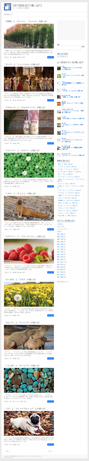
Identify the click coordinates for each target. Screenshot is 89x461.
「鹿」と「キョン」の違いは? (65, 174)
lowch (7, 57)
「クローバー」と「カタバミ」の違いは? (22, 150)
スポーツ (59, 226)
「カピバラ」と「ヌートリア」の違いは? (22, 322)
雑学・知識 (60, 272)
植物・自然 (16, 57)
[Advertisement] (71, 30)
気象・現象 (60, 259)
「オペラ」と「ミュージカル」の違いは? (22, 64)
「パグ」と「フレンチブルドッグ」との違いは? (25, 408)
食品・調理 (22, 57)
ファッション (17, 401)
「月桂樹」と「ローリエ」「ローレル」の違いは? (25, 21)
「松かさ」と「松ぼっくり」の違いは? (67, 203)
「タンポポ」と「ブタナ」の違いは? (20, 279)
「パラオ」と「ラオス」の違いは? (66, 213)
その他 (59, 224)
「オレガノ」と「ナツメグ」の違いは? (67, 205)
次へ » (50, 451)
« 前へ (7, 451)
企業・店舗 (60, 234)
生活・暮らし (60, 262)
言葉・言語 (60, 264)
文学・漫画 (60, 249)
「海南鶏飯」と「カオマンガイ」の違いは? (68, 200)
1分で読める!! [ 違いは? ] (27, 5)
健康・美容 (60, 236)
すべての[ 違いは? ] (62, 56)
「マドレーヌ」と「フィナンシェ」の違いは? (69, 190)
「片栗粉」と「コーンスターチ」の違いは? (68, 195)
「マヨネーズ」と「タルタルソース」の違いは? (24, 107)
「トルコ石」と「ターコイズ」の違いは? (22, 365)
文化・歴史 (16, 100)
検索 (58, 44)
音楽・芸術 (22, 100)
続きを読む (50, 57)
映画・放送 (60, 252)
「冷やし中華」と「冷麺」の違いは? (66, 215)
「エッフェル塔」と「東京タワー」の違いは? (69, 171)
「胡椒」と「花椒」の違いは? (65, 164)
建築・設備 (60, 244)
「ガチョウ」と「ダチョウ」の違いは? (67, 210)
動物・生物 (16, 229)
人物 (58, 231)
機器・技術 (60, 257)
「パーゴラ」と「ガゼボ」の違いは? (66, 166)
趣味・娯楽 (60, 267)
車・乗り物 (60, 269)
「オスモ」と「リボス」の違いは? (66, 208)
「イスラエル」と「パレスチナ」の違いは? (68, 193)
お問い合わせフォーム (63, 281)
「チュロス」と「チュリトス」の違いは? (68, 169)
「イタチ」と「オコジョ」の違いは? (20, 193)
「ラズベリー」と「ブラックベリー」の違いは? (24, 236)
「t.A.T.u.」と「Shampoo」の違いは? (67, 198)
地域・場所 (60, 241)
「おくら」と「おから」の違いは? (66, 183)
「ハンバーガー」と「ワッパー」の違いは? (68, 176)
